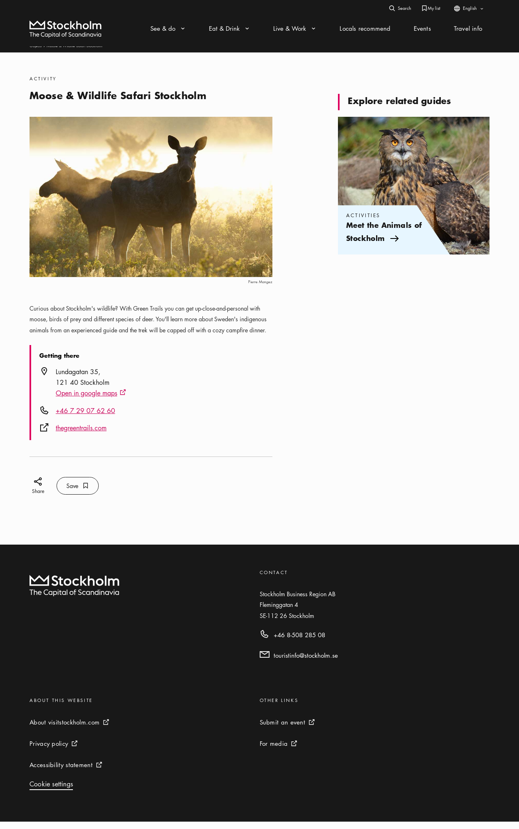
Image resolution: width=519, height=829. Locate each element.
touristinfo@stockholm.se (306, 663)
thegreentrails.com (81, 435)
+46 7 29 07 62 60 (85, 417)
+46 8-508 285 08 (299, 642)
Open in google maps (91, 401)
